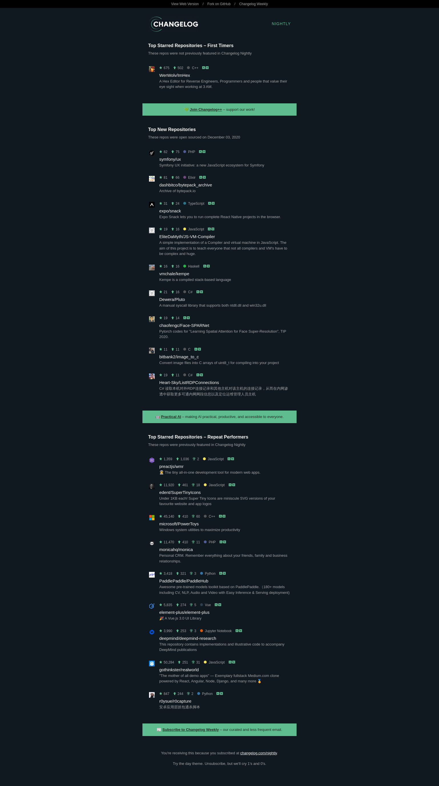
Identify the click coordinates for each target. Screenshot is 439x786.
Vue (205, 605)
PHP (189, 152)
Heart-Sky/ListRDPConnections (189, 382)
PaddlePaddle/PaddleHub (183, 580)
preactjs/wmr (171, 466)
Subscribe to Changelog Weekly (190, 729)
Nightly (281, 23)
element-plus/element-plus (184, 612)
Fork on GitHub (219, 4)
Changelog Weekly (253, 4)
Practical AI (171, 417)
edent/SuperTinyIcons (180, 492)
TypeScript (193, 204)
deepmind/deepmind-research (187, 638)
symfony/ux (170, 159)
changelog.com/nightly (258, 753)
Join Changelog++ (206, 109)
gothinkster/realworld (179, 669)
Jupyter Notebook (216, 631)
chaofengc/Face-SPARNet (184, 325)
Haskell (191, 266)
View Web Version (185, 4)
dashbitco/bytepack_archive (185, 184)
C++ (192, 68)
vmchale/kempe (174, 273)
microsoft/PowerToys (179, 523)
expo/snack (170, 210)
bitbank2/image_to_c (179, 356)
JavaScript (193, 229)
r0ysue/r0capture (175, 701)
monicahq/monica (176, 549)
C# (187, 292)
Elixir (189, 178)
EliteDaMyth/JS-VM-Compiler (187, 236)
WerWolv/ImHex (174, 75)
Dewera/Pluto (172, 299)
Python (208, 574)
